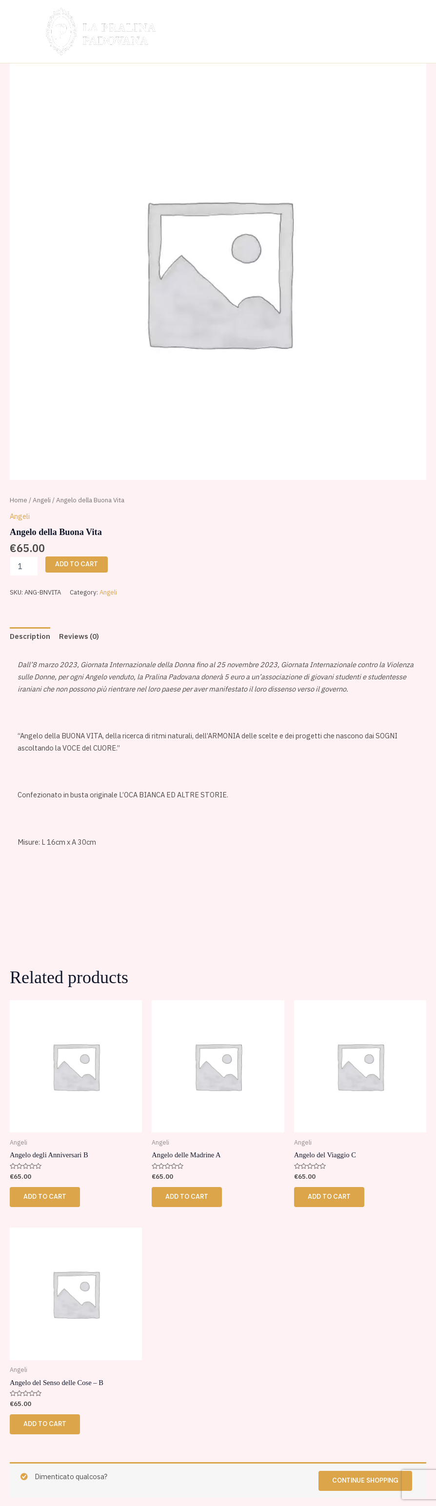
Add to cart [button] (44, 1196)
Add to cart (76, 564)
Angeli (42, 499)
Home (18, 499)
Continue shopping (365, 1480)
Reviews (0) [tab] (79, 636)
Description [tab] (30, 636)
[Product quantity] (24, 566)
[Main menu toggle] (410, 31)
